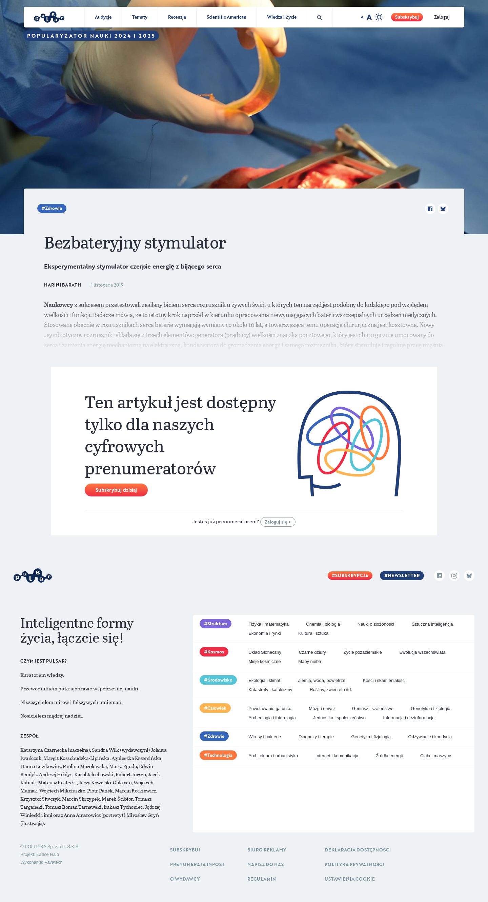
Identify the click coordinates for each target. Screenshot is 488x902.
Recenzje (177, 17)
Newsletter (404, 575)
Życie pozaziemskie (362, 652)
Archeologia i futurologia (272, 717)
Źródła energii (389, 755)
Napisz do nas (265, 864)
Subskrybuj (407, 17)
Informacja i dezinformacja (409, 717)
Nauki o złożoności (376, 624)
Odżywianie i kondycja (430, 736)
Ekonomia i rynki (264, 633)
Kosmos (215, 651)
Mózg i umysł (321, 708)
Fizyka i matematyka (268, 624)
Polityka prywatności (354, 864)
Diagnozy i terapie (316, 736)
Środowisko (219, 679)
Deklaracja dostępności (358, 849)
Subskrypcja (351, 575)
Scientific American (226, 17)
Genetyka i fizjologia (430, 708)
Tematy (139, 17)
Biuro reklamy (266, 849)
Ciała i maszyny (435, 755)
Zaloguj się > (278, 521)
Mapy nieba (309, 661)
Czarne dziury (312, 652)
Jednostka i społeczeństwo (339, 717)
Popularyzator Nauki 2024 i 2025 (91, 35)
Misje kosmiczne (264, 661)
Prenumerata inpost (197, 864)
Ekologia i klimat (264, 680)
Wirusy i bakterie (264, 736)
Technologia (219, 755)
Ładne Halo (48, 854)
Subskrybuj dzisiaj (116, 489)
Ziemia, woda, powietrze (321, 680)
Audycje (103, 17)
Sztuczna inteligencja (432, 624)
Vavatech (53, 862)
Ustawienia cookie (350, 879)
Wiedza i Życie (282, 17)
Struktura (217, 623)
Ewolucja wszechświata (423, 652)
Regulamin (261, 879)
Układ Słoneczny (264, 652)
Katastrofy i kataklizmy (270, 689)
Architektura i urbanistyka (273, 755)
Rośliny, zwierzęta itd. (331, 689)
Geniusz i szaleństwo (372, 708)
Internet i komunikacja (337, 755)
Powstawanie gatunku (269, 708)
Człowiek (216, 708)
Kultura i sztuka (313, 633)
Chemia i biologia (323, 624)
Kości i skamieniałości (384, 680)
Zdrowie (53, 208)
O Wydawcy (185, 879)
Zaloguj (442, 17)
